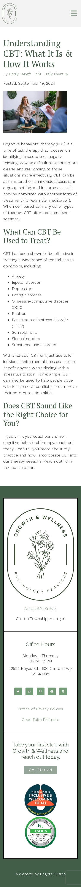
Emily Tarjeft (20, 74)
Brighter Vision (53, 874)
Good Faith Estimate (40, 719)
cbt (38, 74)
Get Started (40, 770)
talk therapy (57, 74)
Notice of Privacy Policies (40, 709)
